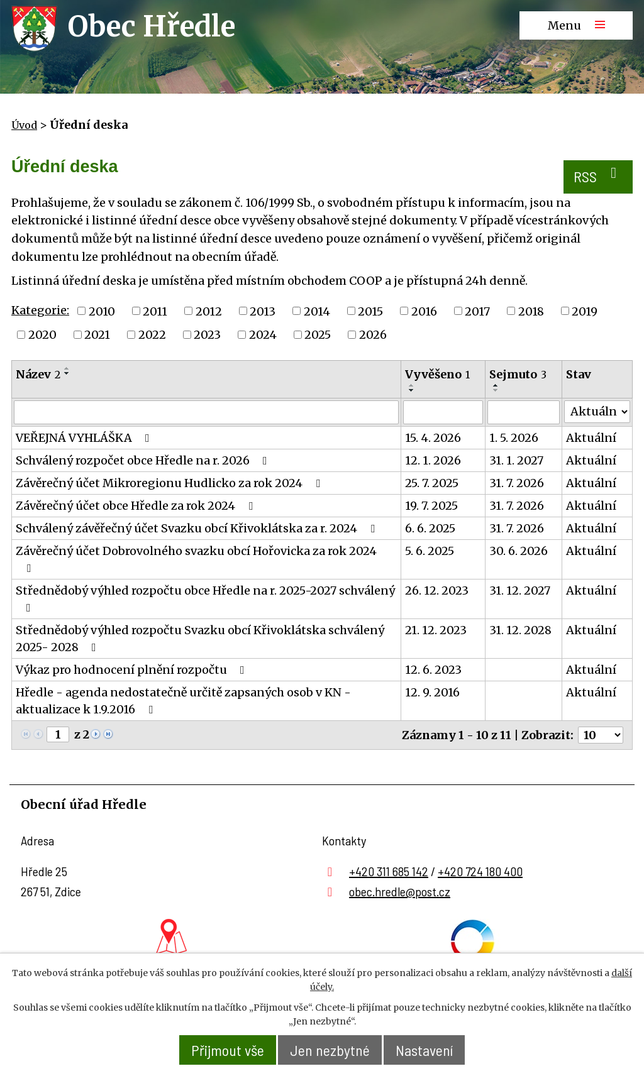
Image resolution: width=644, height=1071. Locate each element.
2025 (317, 334)
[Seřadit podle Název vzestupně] (67, 368)
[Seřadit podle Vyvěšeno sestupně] (412, 390)
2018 (531, 311)
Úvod (24, 125)
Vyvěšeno (437, 374)
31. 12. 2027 (519, 590)
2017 (477, 311)
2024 (263, 334)
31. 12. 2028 (520, 630)
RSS (598, 175)
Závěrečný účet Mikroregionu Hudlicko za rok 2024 (170, 483)
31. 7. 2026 (516, 483)
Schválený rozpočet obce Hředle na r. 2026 (144, 460)
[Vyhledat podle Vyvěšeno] (443, 412)
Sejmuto (518, 374)
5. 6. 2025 (429, 551)
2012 (209, 311)
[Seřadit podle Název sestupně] (67, 373)
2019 (584, 311)
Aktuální (591, 438)
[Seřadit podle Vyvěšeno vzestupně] (412, 385)
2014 (317, 311)
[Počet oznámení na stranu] (600, 735)
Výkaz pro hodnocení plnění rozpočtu (133, 669)
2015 (370, 311)
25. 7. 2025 (431, 483)
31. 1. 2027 (516, 460)
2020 (42, 334)
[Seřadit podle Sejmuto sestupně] (496, 390)
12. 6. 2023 (433, 669)
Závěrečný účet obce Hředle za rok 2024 (137, 505)
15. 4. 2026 (433, 438)
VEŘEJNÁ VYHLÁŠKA (85, 438)
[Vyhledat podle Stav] (597, 411)
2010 (102, 311)
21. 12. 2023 (436, 630)
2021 (97, 334)
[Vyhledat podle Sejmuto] (523, 412)
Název (38, 374)
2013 (262, 311)
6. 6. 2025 (430, 528)
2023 (207, 334)
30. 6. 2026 (518, 551)
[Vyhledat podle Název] (206, 412)
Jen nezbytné (330, 1050)
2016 (424, 311)
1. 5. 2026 (513, 438)
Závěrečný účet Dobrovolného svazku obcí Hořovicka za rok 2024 (196, 559)
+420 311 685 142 (388, 871)
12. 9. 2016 (432, 692)
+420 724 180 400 (480, 871)
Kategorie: (40, 310)
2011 (155, 311)
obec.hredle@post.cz (399, 891)
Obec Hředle (151, 26)
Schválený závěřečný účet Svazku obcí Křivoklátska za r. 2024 (198, 528)
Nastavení (424, 1050)
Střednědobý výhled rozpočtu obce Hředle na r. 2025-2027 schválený (205, 598)
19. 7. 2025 (431, 505)
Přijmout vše (227, 1050)
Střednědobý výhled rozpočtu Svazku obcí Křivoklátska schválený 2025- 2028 (200, 638)
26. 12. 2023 (437, 590)
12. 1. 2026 (433, 460)
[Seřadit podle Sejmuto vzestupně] (496, 385)
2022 (152, 334)
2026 (373, 334)
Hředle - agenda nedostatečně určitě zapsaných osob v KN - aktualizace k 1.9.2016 (183, 701)
